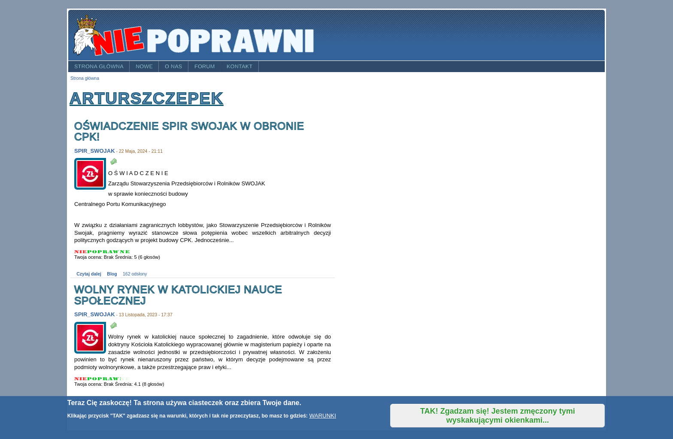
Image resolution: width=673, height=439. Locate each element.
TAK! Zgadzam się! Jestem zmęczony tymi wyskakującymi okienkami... (497, 415)
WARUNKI (322, 415)
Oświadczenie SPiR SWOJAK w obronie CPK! (189, 131)
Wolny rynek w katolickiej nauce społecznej (178, 295)
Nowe (144, 67)
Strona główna (99, 67)
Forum (204, 67)
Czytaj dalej (88, 274)
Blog (112, 274)
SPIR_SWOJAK (94, 151)
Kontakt (240, 67)
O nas (173, 67)
